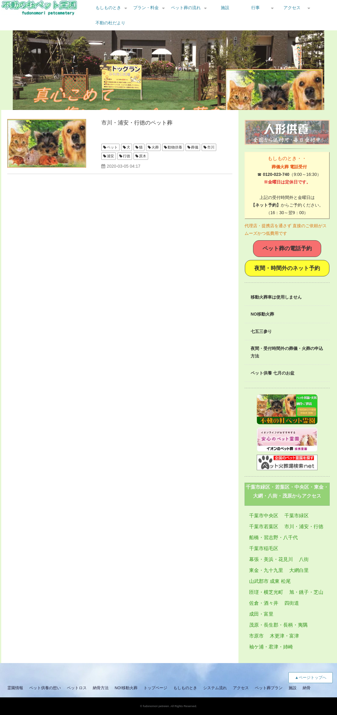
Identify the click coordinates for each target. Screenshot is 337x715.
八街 (304, 559)
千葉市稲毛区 (263, 548)
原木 (142, 156)
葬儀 (194, 147)
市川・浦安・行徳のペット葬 (136, 123)
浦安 (110, 156)
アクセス (292, 7)
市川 (210, 147)
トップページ (155, 688)
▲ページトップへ (310, 677)
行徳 (126, 156)
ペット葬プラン (269, 688)
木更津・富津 (284, 635)
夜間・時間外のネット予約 (287, 268)
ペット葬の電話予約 (287, 248)
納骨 (307, 688)
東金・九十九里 (266, 570)
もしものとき (108, 7)
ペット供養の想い (45, 688)
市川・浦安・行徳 (303, 526)
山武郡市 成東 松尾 (270, 581)
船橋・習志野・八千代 (273, 537)
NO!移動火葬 (126, 688)
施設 (225, 7)
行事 (255, 7)
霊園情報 (15, 688)
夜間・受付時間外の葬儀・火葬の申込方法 (287, 352)
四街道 (291, 603)
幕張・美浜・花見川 (271, 559)
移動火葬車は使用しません (276, 297)
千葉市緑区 (296, 515)
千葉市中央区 (263, 515)
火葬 (155, 147)
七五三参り (261, 331)
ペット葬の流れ (186, 7)
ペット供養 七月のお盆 (272, 373)
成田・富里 (261, 614)
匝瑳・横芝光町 (266, 592)
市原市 (256, 635)
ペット (112, 147)
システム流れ (215, 688)
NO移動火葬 (262, 314)
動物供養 (175, 147)
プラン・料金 (146, 7)
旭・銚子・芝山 (306, 592)
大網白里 (299, 570)
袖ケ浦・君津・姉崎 (271, 646)
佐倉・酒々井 (263, 603)
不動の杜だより (110, 22)
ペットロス (77, 688)
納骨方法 (101, 688)
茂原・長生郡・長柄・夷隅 (278, 625)
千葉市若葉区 (263, 526)
